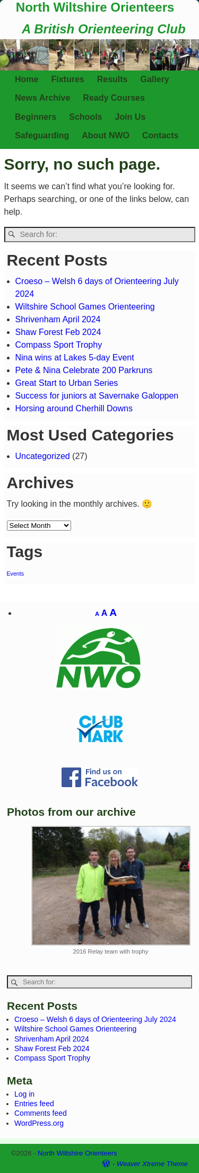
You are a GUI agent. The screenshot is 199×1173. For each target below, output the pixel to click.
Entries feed (34, 1103)
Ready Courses (114, 97)
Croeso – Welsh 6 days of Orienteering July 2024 (95, 1019)
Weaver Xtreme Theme (152, 1164)
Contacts (160, 135)
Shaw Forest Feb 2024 (58, 332)
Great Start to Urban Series (66, 382)
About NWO (105, 135)
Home (26, 79)
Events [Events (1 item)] (15, 573)
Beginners (35, 116)
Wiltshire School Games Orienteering (85, 306)
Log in (24, 1094)
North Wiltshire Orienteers (95, 7)
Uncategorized (42, 456)
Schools (85, 116)
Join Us (130, 116)
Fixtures (67, 79)
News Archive (42, 97)
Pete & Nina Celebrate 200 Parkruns (84, 370)
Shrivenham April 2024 (58, 319)
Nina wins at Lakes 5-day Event (74, 357)
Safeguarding (42, 135)
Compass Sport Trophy (58, 344)
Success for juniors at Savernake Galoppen (97, 395)
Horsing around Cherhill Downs (74, 408)
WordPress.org (39, 1123)
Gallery (155, 79)
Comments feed (40, 1113)
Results (112, 79)
